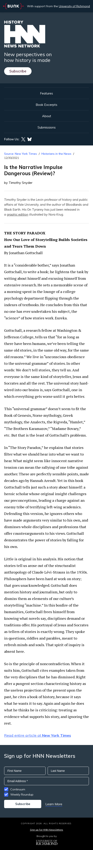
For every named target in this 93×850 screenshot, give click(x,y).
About (46, 116)
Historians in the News (56, 154)
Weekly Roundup (21, 794)
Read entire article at (37, 735)
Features (46, 93)
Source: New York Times (20, 154)
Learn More (53, 804)
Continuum (17, 789)
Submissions (47, 127)
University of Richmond (74, 6)
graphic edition (17, 214)
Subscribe (17, 71)
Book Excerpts (46, 105)
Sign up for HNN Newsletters (46, 829)
